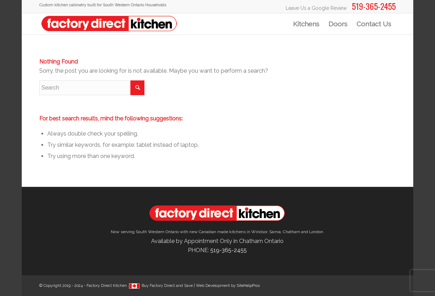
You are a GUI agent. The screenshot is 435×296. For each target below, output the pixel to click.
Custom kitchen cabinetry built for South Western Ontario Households (102, 5)
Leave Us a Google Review (316, 8)
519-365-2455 (228, 250)
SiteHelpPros (248, 285)
